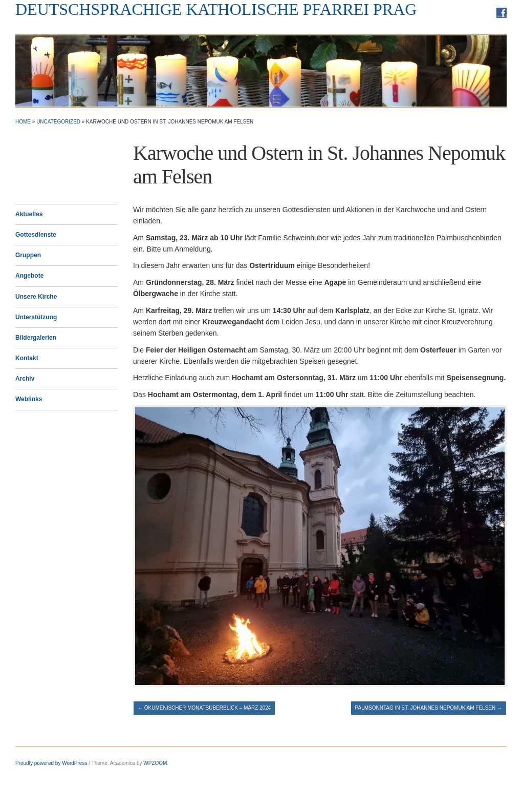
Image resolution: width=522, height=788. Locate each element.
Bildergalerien (35, 337)
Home (23, 122)
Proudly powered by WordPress (51, 763)
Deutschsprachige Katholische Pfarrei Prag (216, 9)
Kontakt (26, 358)
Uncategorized (58, 122)
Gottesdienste (35, 234)
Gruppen (28, 255)
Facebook (501, 13)
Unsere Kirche (36, 296)
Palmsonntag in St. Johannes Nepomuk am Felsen (428, 708)
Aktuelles (28, 214)
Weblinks (28, 399)
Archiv (24, 378)
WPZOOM (155, 763)
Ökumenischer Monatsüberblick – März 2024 (204, 708)
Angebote (29, 275)
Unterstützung (36, 317)
